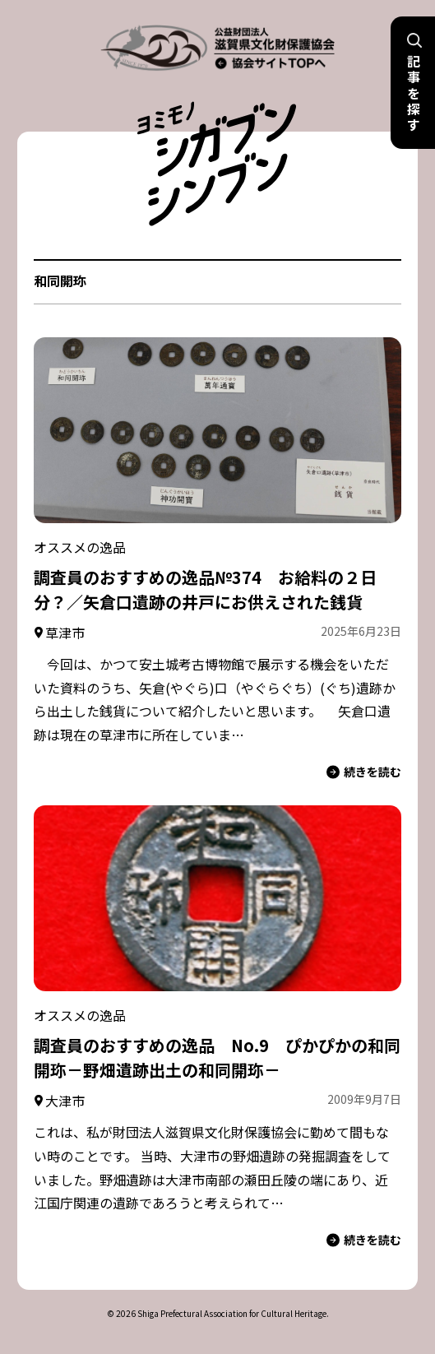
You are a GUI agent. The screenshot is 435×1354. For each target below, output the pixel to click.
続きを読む (363, 772)
